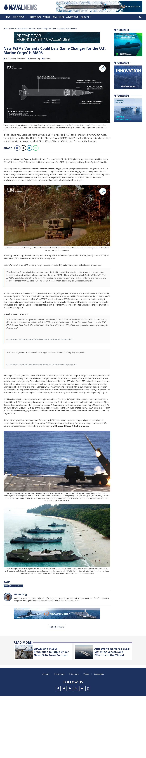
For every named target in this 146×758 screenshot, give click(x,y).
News (7, 17)
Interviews (35, 17)
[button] (140, 17)
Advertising (72, 17)
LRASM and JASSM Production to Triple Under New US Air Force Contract (51, 652)
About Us (86, 17)
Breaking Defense (23, 159)
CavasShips (58, 17)
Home (6, 28)
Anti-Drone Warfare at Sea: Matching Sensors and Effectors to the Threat (112, 652)
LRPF (6, 586)
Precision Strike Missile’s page (46, 168)
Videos (46, 17)
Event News (20, 17)
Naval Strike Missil (64, 410)
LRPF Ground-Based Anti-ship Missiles (70, 426)
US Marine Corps (16, 586)
